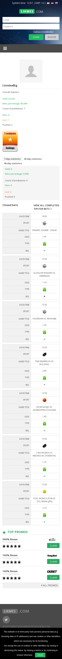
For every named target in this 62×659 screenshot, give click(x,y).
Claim (53, 545)
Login (36, 37)
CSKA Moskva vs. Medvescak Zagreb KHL (44, 454)
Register (52, 37)
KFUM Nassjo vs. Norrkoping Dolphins (44, 408)
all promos (49, 585)
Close (40, 655)
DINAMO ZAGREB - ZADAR (44, 230)
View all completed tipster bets (46, 207)
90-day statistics (13, 163)
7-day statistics (12, 159)
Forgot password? (44, 31)
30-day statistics (33, 159)
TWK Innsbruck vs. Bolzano (44, 363)
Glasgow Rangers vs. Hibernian (44, 274)
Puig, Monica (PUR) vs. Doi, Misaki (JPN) (44, 500)
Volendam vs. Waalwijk (44, 318)
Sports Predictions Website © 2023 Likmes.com (26, 626)
